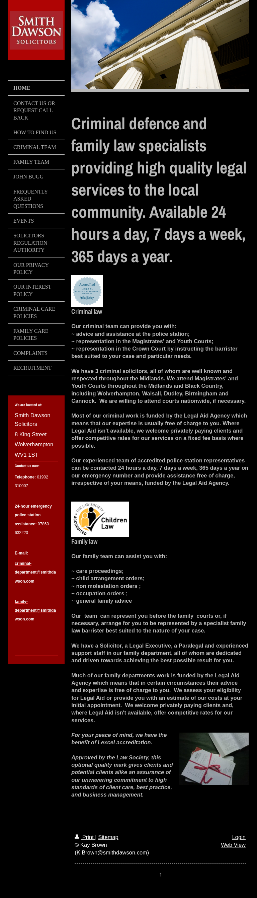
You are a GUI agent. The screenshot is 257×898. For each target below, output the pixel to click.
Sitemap (108, 837)
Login (239, 837)
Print (85, 837)
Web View (233, 845)
